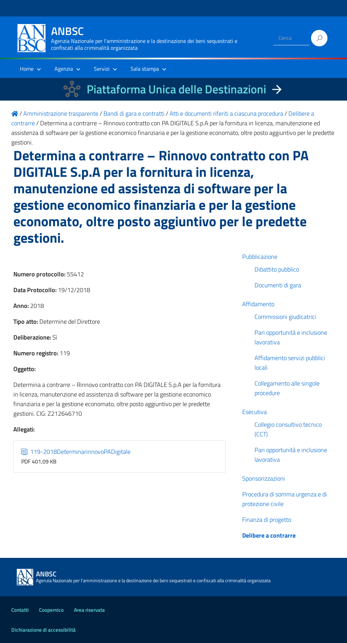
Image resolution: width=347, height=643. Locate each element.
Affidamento (258, 304)
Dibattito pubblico (277, 269)
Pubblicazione (259, 256)
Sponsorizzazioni (263, 478)
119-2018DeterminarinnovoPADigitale (76, 451)
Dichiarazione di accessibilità (43, 630)
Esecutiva (254, 411)
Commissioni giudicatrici (285, 316)
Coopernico (51, 610)
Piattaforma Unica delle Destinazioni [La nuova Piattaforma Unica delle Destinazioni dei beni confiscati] (176, 89)
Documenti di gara (278, 285)
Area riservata (89, 610)
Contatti (20, 610)
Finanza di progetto (266, 519)
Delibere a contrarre (269, 535)
